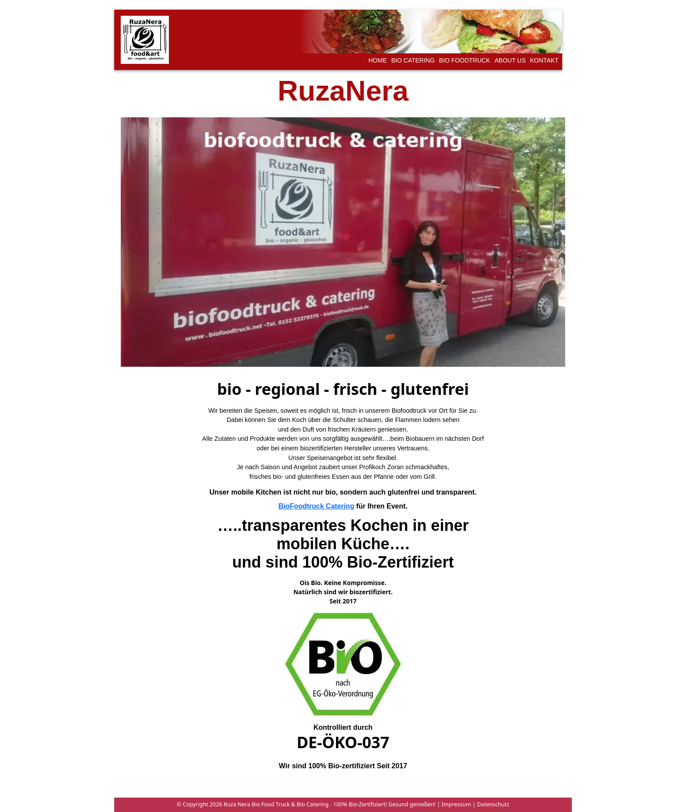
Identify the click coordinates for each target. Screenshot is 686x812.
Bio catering (412, 60)
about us (509, 60)
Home (377, 60)
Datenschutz (492, 804)
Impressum (455, 804)
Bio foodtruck (464, 60)
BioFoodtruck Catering (316, 506)
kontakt (544, 60)
